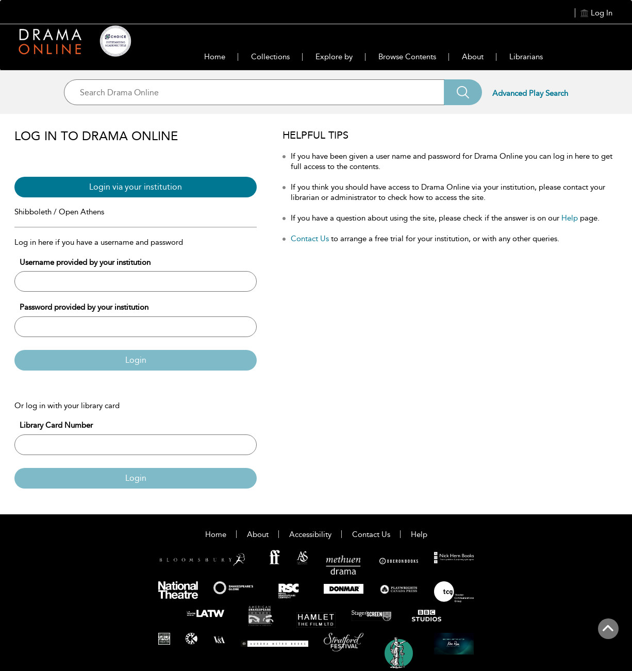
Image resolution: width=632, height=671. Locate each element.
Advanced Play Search (530, 93)
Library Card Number (56, 425)
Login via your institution (135, 187)
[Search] (463, 92)
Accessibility (310, 534)
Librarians (526, 56)
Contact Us (310, 238)
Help (569, 218)
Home (214, 56)
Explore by (334, 56)
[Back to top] (608, 634)
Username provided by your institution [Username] (85, 262)
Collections (270, 56)
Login (135, 360)
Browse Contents (407, 56)
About (473, 56)
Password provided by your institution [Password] (84, 307)
